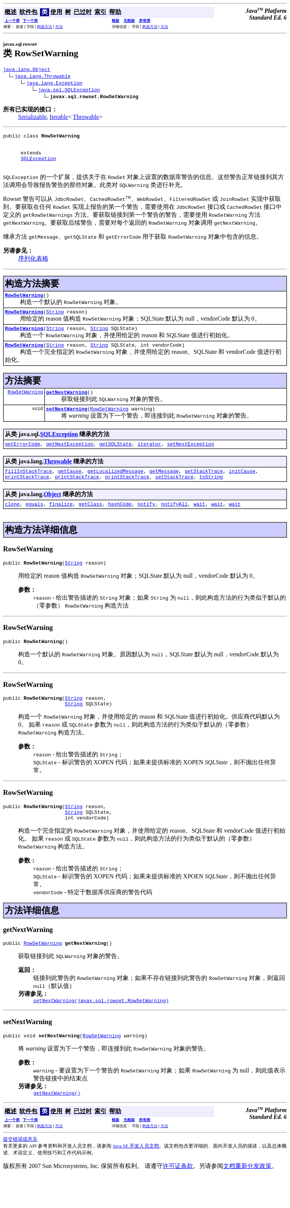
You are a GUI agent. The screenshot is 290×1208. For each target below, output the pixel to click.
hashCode (119, 523)
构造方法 (44, 27)
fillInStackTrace (28, 487)
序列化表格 (33, 266)
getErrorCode (22, 459)
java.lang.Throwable (43, 77)
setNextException (190, 459)
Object (52, 512)
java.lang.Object (26, 70)
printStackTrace (27, 494)
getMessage (164, 487)
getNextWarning (66, 405)
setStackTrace (174, 494)
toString (211, 494)
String (55, 321)
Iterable (59, 118)
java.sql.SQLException (69, 90)
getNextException (69, 459)
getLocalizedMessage (115, 487)
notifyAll (174, 523)
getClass (90, 523)
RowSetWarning (24, 304)
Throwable (86, 118)
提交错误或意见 (20, 1171)
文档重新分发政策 (247, 1197)
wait (199, 523)
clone (12, 523)
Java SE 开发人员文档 (136, 1177)
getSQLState (115, 459)
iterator (149, 459)
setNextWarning (66, 423)
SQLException (38, 165)
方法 (59, 27)
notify (146, 523)
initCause (242, 487)
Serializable (32, 118)
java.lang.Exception (54, 83)
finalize (60, 523)
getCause (69, 487)
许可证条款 (178, 1197)
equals (34, 523)
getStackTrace (204, 487)
